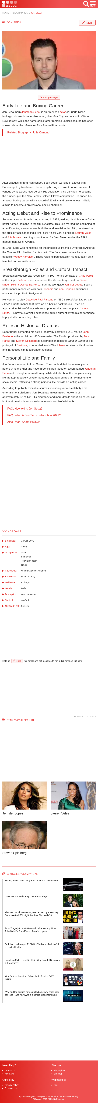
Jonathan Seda (30, 112)
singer (6, 284)
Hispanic (48, 289)
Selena (22, 280)
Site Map (58, 1073)
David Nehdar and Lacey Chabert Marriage (26, 896)
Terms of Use (11, 1088)
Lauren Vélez (83, 232)
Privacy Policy (11, 1085)
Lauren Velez (60, 813)
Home (5, 12)
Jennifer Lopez (73, 284)
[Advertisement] (49, 158)
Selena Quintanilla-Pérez (25, 284)
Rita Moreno (15, 237)
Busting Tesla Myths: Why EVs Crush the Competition (31, 880)
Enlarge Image (49, 97)
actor (63, 112)
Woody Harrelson (23, 256)
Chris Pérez (86, 275)
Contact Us (10, 1070)
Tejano (84, 280)
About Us (9, 1073)
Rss (55, 1085)
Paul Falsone (45, 299)
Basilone (22, 345)
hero (62, 345)
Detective (31, 299)
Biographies (20, 12)
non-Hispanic (67, 289)
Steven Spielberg (26, 340)
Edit (89, 22)
